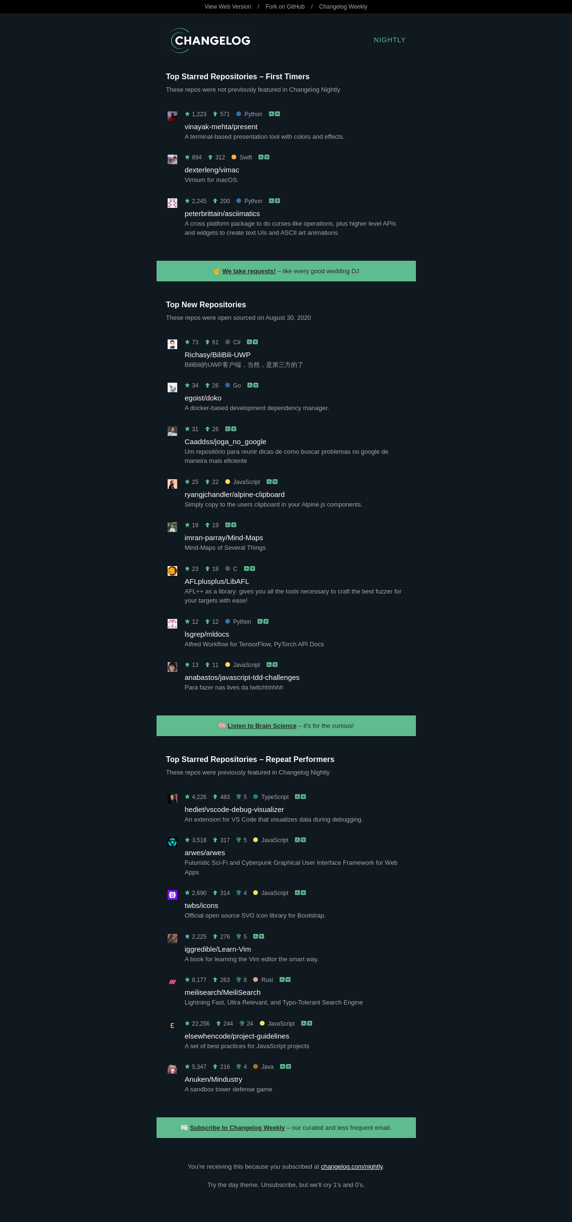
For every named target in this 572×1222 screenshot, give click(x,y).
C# (233, 342)
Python (249, 114)
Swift (241, 157)
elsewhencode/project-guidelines (237, 1036)
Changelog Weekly (343, 6)
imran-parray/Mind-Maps (224, 537)
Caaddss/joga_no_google (226, 441)
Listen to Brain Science (262, 725)
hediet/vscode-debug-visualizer (234, 809)
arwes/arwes (205, 852)
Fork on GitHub (285, 6)
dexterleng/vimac (212, 170)
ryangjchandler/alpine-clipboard (235, 494)
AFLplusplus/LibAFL (217, 581)
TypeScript (271, 797)
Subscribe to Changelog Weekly (237, 1127)
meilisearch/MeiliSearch (223, 992)
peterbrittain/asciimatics (222, 213)
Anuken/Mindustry (214, 1079)
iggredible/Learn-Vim (218, 949)
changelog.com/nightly (351, 1166)
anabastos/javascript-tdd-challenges (242, 677)
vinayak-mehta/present (221, 126)
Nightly (390, 40)
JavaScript (242, 482)
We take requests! (249, 271)
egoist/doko (203, 398)
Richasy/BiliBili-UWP (218, 355)
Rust (263, 980)
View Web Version (228, 6)
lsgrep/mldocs (207, 634)
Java (263, 1067)
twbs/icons (202, 905)
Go (233, 385)
